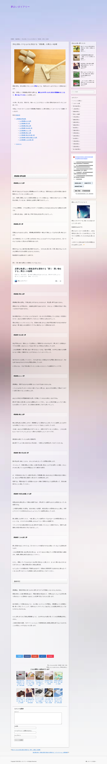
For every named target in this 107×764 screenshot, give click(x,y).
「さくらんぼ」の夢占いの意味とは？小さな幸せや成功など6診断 (87, 82)
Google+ (35, 656)
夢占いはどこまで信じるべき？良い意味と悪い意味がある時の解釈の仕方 (87, 73)
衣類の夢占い (76, 143)
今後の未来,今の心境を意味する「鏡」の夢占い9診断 (39, 683)
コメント (16, 711)
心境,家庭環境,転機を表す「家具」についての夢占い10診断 (88, 56)
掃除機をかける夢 (25, 121)
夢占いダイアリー (20, 6)
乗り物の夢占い (77, 106)
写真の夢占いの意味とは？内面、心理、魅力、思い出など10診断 (21, 700)
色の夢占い (76, 138)
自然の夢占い (76, 135)
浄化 (66, 665)
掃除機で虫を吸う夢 (26, 128)
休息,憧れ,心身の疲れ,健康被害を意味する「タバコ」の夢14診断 (30, 700)
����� (79, 179)
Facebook (27, 656)
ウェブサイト (17, 735)
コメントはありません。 (54, 667)
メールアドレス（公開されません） (23, 730)
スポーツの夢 (76, 103)
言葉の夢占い (76, 146)
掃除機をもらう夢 (25, 130)
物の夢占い (18, 39)
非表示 (18, 115)
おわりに (19, 144)
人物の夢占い (76, 109)
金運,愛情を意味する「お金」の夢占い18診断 (49, 682)
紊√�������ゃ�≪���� (84, 193)
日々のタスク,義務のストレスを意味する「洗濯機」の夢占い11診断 (39, 700)
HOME (12, 39)
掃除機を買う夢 (24, 123)
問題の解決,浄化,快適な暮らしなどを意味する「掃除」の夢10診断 (21, 683)
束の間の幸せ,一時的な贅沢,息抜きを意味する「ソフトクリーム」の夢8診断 (50, 752)
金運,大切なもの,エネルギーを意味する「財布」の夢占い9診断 (30, 683)
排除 (63, 665)
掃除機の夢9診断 (21, 119)
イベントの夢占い (77, 100)
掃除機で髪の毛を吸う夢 (27, 135)
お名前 (16, 726)
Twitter (19, 656)
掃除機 (59, 665)
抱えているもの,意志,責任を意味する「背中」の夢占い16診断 (26, 749)
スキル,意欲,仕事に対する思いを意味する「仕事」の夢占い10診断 (49, 700)
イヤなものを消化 (53, 665)
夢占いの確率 (76, 114)
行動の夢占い (76, 141)
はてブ (42, 656)
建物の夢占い (76, 119)
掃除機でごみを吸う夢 (26, 140)
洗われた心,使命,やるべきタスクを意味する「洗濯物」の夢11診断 (58, 700)
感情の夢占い (76, 122)
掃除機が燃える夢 (25, 133)
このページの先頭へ (91, 761)
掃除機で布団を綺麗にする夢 (28, 137)
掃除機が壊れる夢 (25, 126)
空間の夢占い (76, 133)
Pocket (50, 656)
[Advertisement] (53, 25)
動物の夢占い (76, 111)
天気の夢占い (76, 117)
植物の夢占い (76, 125)
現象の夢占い (76, 130)
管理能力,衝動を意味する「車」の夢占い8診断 (58, 682)
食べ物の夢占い (77, 149)
